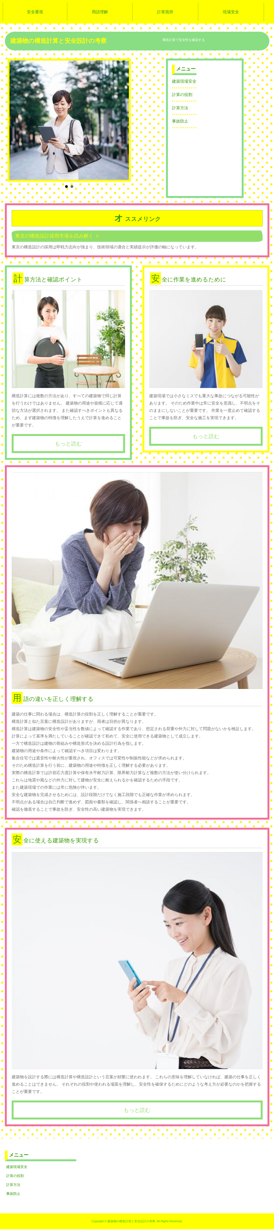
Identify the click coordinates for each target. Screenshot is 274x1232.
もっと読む (68, 444)
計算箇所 (165, 11)
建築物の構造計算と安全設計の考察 (58, 40)
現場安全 (231, 11)
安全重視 (35, 11)
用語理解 (100, 11)
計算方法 (180, 107)
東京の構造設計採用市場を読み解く (54, 236)
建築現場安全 (184, 81)
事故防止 (180, 121)
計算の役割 (182, 94)
